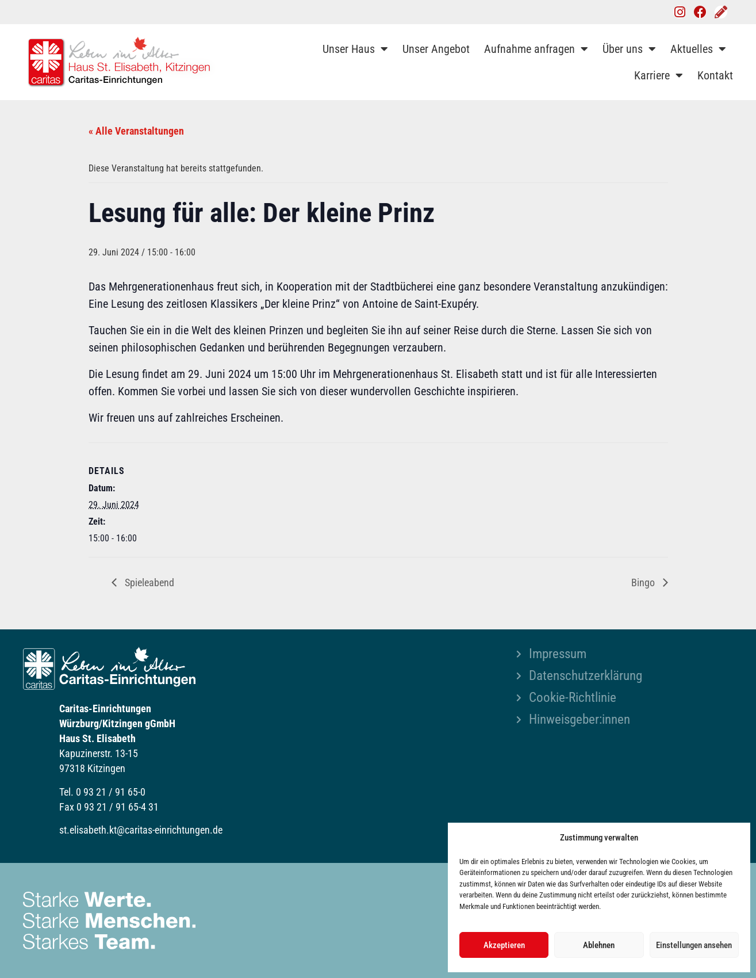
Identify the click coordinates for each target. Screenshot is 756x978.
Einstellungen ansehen (694, 945)
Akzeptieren (504, 945)
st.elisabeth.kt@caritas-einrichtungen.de (140, 830)
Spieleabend (148, 582)
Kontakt (715, 75)
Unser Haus (355, 48)
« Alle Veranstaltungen (136, 131)
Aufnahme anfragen (536, 48)
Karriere (658, 75)
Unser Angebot (436, 49)
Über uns (629, 48)
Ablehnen (599, 945)
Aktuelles (698, 48)
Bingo (644, 582)
